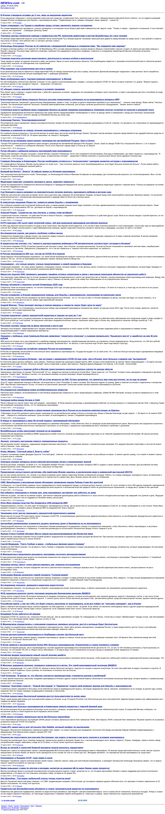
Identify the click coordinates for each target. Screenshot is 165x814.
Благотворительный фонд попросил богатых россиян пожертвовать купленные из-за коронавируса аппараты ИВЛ (60, 99)
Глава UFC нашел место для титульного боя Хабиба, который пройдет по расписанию (45, 727)
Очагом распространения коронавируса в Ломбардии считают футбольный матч (42, 634)
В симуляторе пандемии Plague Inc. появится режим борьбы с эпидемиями (39, 202)
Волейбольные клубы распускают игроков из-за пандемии (31, 431)
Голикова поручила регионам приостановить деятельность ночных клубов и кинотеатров (47, 58)
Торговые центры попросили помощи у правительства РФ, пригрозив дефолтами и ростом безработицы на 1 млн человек (64, 36)
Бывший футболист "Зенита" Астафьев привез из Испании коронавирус (38, 171)
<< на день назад (8, 800)
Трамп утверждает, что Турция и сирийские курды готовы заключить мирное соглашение (46, 25)
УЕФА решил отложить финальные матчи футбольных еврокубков (35, 717)
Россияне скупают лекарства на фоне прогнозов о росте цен (32, 326)
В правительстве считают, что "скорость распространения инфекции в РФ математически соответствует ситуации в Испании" (66, 243)
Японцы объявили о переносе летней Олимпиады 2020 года (32, 284)
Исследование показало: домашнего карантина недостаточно (32, 585)
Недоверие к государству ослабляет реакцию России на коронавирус (36, 349)
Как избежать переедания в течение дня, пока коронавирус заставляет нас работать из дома (48, 492)
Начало (4, 806)
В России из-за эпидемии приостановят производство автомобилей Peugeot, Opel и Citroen (48, 140)
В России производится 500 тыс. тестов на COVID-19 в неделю (33, 254)
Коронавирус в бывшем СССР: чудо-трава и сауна (26, 758)
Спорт (19, 179)
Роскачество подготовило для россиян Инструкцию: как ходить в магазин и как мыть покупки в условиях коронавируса (62, 737)
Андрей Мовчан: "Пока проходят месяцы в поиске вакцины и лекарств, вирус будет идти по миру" (51, 305)
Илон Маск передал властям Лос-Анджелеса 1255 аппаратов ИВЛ (34, 503)
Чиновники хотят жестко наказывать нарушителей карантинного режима (38, 513)
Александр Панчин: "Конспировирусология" (23, 120)
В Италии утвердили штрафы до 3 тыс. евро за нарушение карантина (36, 15)
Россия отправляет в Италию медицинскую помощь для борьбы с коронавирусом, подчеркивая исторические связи (61, 295)
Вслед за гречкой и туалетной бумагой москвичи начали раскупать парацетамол (42, 747)
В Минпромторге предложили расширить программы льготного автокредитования (43, 554)
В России (20, 66)
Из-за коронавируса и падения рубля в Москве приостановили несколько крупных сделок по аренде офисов (57, 369)
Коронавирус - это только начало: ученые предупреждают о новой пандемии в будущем (46, 264)
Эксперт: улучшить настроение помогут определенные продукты (34, 441)
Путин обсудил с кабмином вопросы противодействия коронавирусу (36, 151)
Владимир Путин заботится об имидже (20, 614)
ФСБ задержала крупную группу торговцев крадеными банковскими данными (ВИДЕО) (45, 593)
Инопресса (20, 138)
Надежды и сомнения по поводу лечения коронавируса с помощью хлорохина (41, 130)
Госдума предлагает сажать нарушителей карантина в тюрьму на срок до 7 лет (41, 315)
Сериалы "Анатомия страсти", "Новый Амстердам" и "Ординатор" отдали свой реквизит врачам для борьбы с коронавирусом (66, 686)
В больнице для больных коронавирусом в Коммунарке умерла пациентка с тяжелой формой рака (51, 706)
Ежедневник (24, 806)
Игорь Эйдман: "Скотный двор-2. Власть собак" (25, 451)
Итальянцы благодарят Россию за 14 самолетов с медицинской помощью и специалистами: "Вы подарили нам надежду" (63, 46)
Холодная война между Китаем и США (20, 400)
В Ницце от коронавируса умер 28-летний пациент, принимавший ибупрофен (40, 421)
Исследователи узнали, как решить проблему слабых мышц (32, 233)
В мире (19, 23)
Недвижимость (22, 117)
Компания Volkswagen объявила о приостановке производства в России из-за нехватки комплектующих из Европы (60, 410)
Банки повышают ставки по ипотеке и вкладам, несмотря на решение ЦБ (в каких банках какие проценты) (55, 768)
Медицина (20, 189)
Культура (20, 693)
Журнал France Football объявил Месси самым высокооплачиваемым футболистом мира (47, 534)
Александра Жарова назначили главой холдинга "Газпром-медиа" (35, 575)
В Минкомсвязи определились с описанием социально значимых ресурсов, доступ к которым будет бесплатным (59, 624)
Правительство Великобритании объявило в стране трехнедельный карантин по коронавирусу (50, 789)
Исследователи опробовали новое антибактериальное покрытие (34, 390)
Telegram (38, 806)
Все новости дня (8, 8)
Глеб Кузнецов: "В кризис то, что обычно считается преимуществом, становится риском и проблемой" (53, 676)
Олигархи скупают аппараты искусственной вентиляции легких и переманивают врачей (46, 462)
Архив (16, 806)
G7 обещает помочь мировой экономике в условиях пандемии (33, 89)
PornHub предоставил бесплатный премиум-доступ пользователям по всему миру (43, 696)
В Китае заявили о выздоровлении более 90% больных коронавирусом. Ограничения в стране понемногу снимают (60, 645)
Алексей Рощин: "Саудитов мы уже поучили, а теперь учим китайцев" (37, 212)
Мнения (19, 128)
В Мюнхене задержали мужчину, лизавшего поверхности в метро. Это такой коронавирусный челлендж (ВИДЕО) (59, 665)
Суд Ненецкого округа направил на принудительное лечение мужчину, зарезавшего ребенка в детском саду (56, 192)
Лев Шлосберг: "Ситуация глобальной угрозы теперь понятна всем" (36, 778)
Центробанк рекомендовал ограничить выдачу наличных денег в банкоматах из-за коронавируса (51, 523)
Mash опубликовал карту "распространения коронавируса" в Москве (36, 79)
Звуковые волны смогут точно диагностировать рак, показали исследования (40, 564)
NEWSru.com (10, 3)
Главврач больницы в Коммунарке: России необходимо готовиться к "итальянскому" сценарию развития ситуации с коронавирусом (69, 161)
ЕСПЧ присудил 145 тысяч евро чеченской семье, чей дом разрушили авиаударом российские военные (54, 223)
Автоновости (21, 148)
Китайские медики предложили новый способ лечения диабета (33, 655)
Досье (10, 806)
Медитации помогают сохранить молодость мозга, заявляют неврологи (37, 182)
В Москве (15, 808)
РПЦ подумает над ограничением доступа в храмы (27, 69)
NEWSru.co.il (6, 808)
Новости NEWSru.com (11, 809)
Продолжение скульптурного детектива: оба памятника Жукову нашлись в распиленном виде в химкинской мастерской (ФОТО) (66, 472)
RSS (32, 806)
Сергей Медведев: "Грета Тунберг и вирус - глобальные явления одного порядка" (43, 544)
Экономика (20, 43)
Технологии (21, 210)
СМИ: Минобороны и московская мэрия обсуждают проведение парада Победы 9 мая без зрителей (52, 482)
